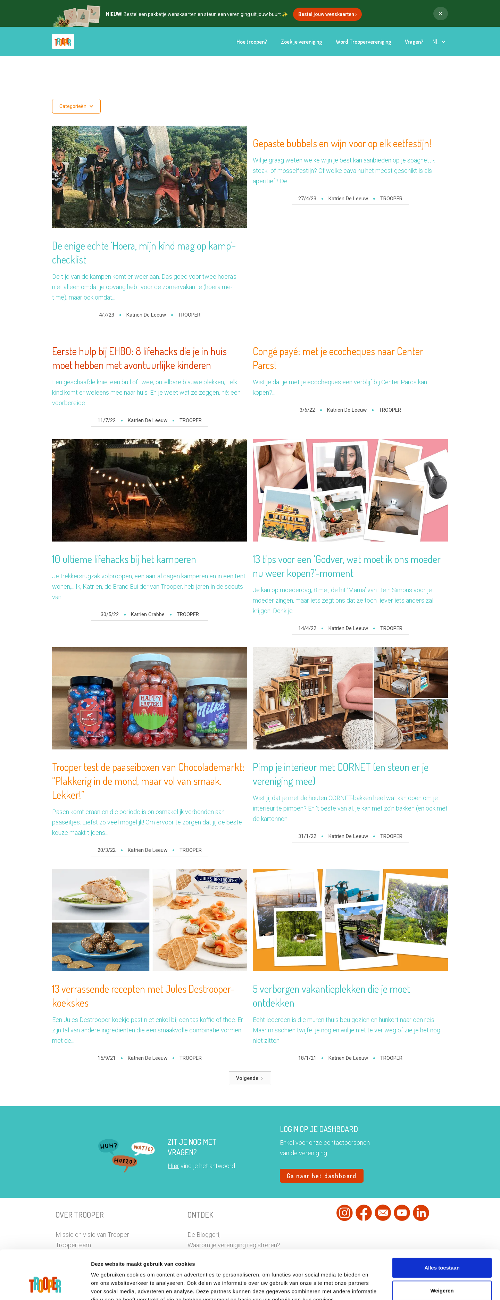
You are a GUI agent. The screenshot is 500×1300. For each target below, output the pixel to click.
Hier (173, 1165)
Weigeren (441, 1249)
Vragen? (414, 41)
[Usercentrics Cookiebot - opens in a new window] (45, 1286)
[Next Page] (250, 1078)
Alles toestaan (442, 1226)
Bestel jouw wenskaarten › (327, 14)
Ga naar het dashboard (322, 1176)
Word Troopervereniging (363, 41)
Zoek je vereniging (301, 41)
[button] (439, 41)
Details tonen (388, 1286)
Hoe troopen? (251, 41)
